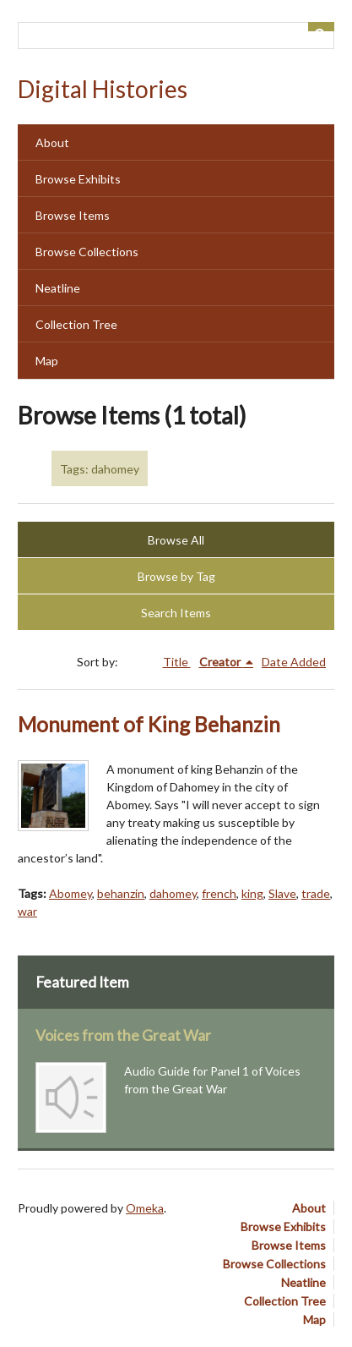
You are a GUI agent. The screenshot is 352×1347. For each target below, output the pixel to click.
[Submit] (321, 26)
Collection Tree (76, 324)
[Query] (176, 35)
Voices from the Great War (123, 1035)
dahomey (173, 893)
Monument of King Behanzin (149, 724)
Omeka (145, 1208)
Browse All (176, 540)
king (252, 893)
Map (46, 360)
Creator (221, 661)
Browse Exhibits (78, 179)
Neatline (57, 288)
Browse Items (72, 215)
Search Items (176, 612)
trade (315, 893)
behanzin (120, 893)
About (52, 142)
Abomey (70, 893)
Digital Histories (102, 88)
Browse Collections (86, 251)
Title (177, 661)
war (27, 911)
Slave (282, 893)
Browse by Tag (176, 576)
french (219, 893)
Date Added (294, 661)
